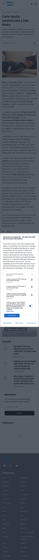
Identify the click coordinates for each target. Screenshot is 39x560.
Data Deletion (7, 323)
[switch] (31, 280)
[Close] (35, 237)
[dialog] (19, 280)
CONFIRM (12, 315)
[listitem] (19, 274)
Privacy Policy (31, 323)
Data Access (19, 323)
